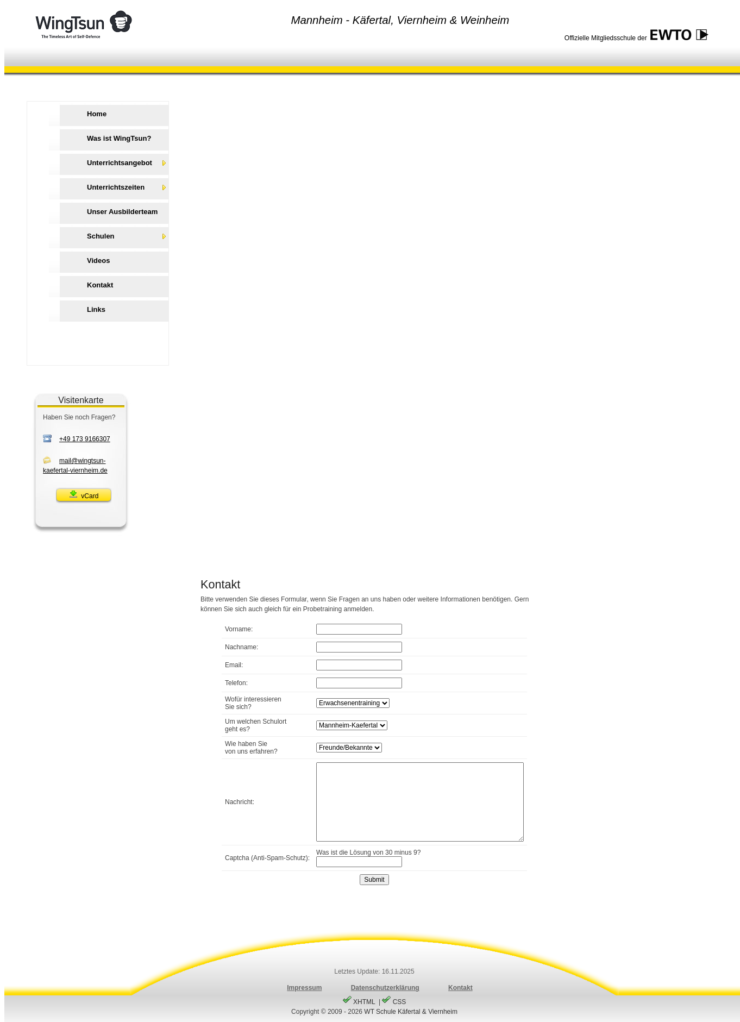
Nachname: (241, 647)
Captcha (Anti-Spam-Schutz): (267, 858)
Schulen (101, 236)
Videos (98, 260)
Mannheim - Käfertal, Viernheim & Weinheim (400, 20)
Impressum (304, 988)
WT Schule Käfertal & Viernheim (410, 1011)
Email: (234, 665)
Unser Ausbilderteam (122, 212)
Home (96, 114)
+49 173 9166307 (84, 439)
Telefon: (236, 683)
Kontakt (100, 285)
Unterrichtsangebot (119, 163)
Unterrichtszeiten (116, 187)
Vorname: (239, 629)
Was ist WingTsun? (119, 138)
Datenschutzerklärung (385, 988)
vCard (84, 495)
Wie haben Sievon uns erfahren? (251, 747)
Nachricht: (239, 802)
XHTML (360, 1002)
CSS (394, 1002)
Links (96, 309)
